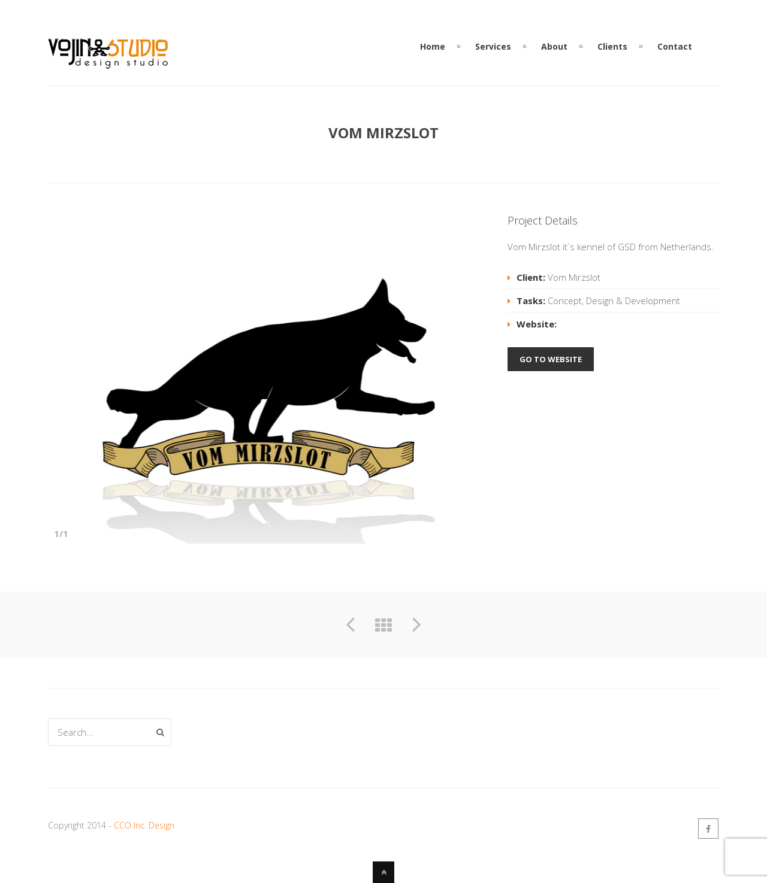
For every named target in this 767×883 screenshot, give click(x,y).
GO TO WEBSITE (551, 359)
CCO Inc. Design (144, 825)
